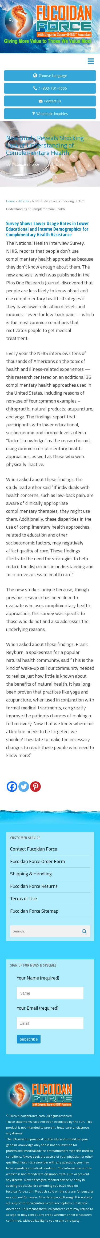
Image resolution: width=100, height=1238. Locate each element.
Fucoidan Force (25, 164)
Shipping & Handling (31, 873)
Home (10, 201)
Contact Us (50, 101)
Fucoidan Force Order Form (37, 861)
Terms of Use (23, 898)
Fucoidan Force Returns (34, 886)
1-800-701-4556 (50, 88)
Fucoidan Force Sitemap (34, 910)
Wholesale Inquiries (50, 113)
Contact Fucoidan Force (33, 848)
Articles (57, 164)
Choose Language (50, 75)
